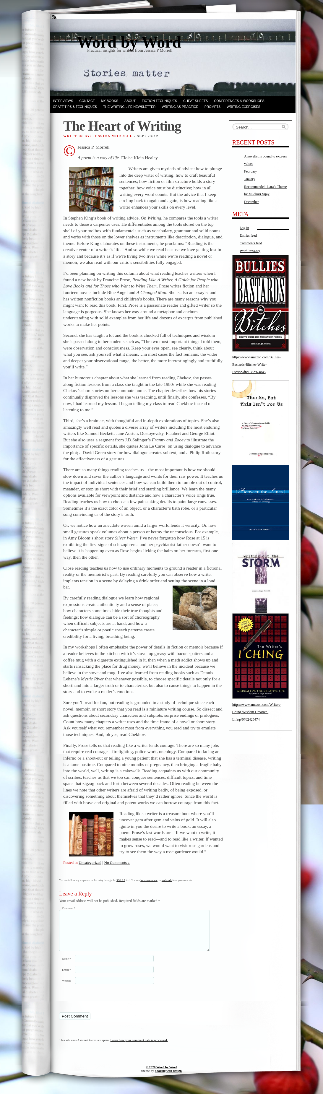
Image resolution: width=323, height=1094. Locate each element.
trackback (167, 880)
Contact (87, 101)
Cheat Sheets (195, 101)
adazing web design (168, 1078)
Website (66, 987)
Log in (244, 228)
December (251, 202)
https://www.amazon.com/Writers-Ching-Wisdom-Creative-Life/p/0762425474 (256, 712)
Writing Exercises (243, 106)
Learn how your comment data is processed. (139, 1047)
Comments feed (251, 243)
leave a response (149, 880)
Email (66, 976)
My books (109, 101)
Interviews (63, 101)
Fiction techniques (159, 101)
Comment (68, 908)
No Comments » (116, 862)
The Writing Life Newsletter (129, 106)
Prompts (212, 106)
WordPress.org (250, 251)
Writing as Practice (180, 106)
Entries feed (248, 235)
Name (66, 966)
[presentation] (99, 1005)
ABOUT (130, 101)
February (250, 171)
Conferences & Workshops (239, 101)
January (249, 179)
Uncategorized (90, 862)
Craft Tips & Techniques (75, 106)
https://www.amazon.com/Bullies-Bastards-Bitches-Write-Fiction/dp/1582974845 (256, 364)
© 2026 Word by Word (161, 1074)
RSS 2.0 (120, 880)
